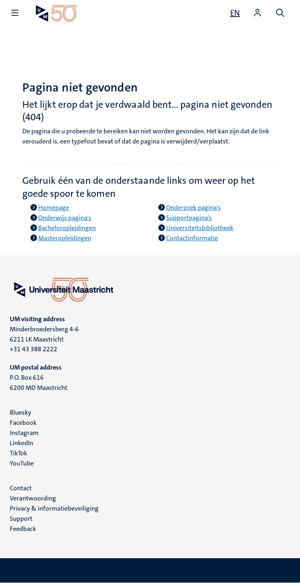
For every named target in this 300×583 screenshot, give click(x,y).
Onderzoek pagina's (193, 207)
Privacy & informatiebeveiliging (54, 508)
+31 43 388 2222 (33, 349)
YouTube (22, 463)
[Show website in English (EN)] (235, 13)
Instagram (24, 433)
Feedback (23, 528)
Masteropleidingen (64, 238)
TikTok (18, 453)
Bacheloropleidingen (67, 228)
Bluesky (20, 412)
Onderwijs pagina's (64, 217)
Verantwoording (33, 498)
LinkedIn (21, 443)
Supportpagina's (189, 217)
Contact (21, 488)
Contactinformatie (192, 238)
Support (21, 518)
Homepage (53, 207)
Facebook (23, 422)
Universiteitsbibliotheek (199, 228)
